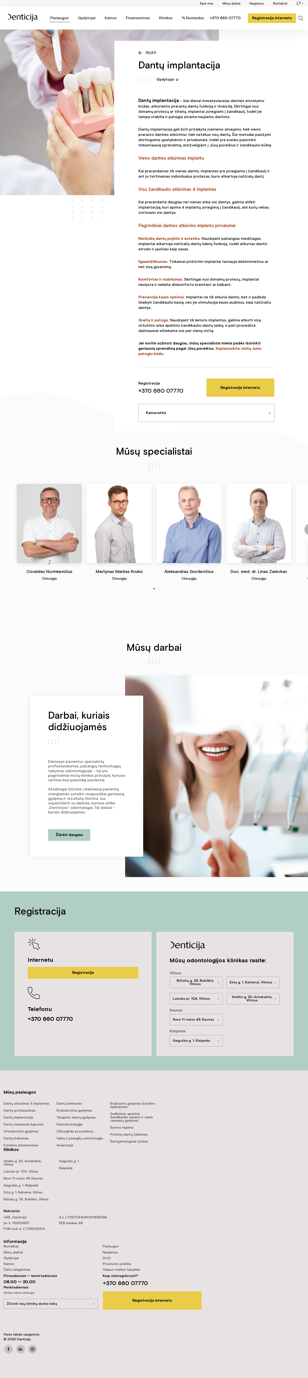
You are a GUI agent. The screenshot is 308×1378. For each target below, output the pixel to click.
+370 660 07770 (225, 18)
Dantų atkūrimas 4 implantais (26, 1103)
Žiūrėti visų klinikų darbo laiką (32, 1304)
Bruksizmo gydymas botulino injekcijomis (132, 1105)
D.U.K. (107, 1258)
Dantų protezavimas (20, 1110)
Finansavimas (138, 18)
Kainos (111, 18)
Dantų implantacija (18, 1117)
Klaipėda (65, 1168)
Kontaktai (280, 4)
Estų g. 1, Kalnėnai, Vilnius (251, 982)
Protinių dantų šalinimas (129, 1134)
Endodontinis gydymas (74, 1110)
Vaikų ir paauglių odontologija (80, 1138)
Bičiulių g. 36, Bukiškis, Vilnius (195, 982)
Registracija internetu (272, 18)
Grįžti (151, 52)
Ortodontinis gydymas (21, 1131)
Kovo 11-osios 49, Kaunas (193, 1019)
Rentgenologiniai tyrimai (129, 1141)
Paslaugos (59, 18)
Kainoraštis (156, 412)
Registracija (83, 972)
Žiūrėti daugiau (69, 834)
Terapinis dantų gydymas (76, 1117)
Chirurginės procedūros (75, 1131)
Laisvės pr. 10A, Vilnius (191, 999)
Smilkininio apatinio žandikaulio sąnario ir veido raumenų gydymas (131, 1117)
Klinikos (166, 18)
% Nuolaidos (193, 18)
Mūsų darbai (231, 4)
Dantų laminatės (69, 1103)
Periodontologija (70, 1124)
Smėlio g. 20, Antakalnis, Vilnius (252, 999)
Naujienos (257, 4)
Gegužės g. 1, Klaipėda (191, 1041)
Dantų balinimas (16, 1138)
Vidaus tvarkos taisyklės (121, 1270)
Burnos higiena (121, 1127)
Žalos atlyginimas (17, 1270)
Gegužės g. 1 (69, 1161)
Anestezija (65, 1145)
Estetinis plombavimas (21, 1145)
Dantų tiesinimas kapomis (24, 1124)
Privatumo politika (117, 1264)
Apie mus (206, 4)
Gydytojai (87, 18)
